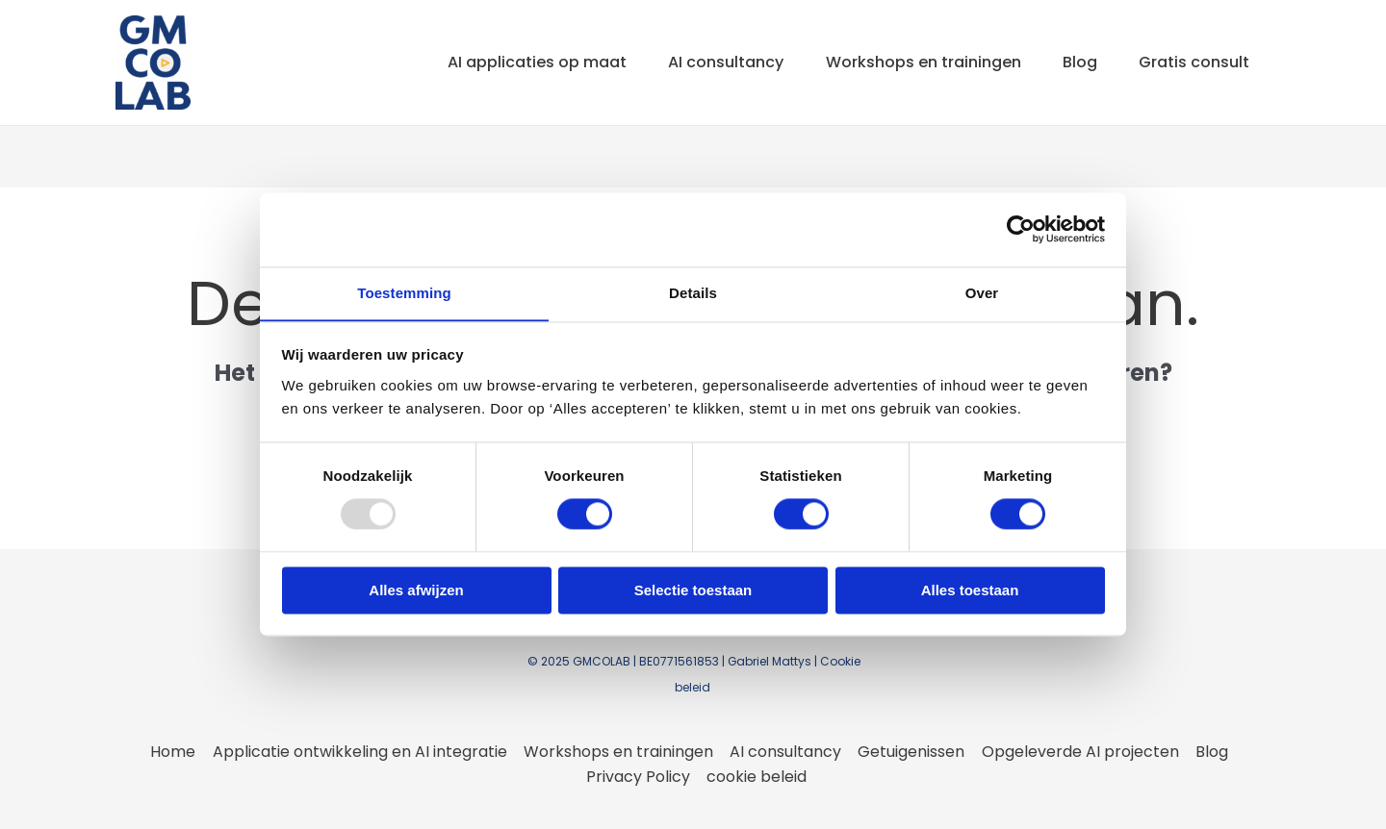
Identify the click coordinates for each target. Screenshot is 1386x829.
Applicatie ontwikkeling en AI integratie (362, 752)
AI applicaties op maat (516, 62)
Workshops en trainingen (912, 62)
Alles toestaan (970, 591)
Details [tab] (693, 293)
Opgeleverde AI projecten (1077, 752)
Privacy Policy (639, 777)
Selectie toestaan (693, 591)
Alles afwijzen (416, 591)
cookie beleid (756, 777)
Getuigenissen (910, 752)
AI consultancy (710, 62)
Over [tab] (982, 293)
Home (176, 752)
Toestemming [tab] (404, 293)
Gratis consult (1192, 62)
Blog (1073, 62)
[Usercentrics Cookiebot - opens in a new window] (1021, 228)
